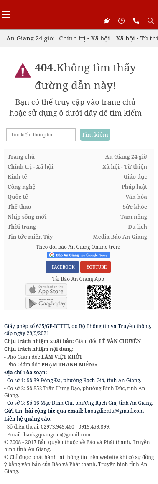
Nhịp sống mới (27, 216)
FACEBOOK (62, 267)
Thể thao (19, 206)
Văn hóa (136, 196)
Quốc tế (18, 196)
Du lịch (137, 226)
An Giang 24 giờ (29, 38)
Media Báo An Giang (120, 236)
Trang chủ (21, 156)
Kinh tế (17, 176)
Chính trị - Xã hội (84, 38)
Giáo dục (135, 176)
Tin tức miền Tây (30, 236)
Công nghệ (22, 186)
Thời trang (22, 226)
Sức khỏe (134, 206)
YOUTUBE (95, 267)
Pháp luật (134, 186)
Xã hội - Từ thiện (124, 166)
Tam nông (133, 216)
